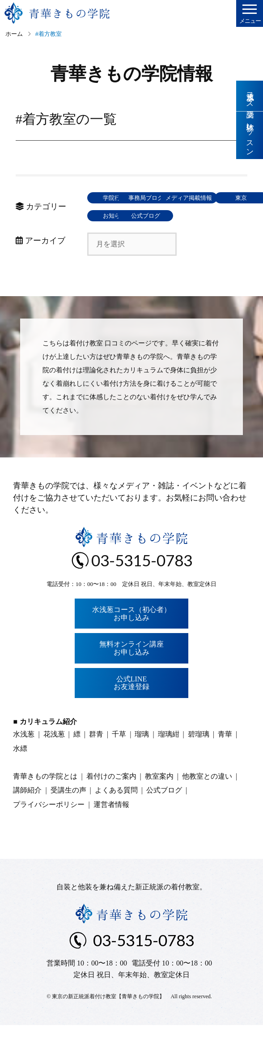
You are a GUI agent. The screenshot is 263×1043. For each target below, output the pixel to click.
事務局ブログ (181, 197)
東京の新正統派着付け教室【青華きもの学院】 (108, 1014)
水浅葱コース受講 (250, 95)
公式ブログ (180, 233)
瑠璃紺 (168, 752)
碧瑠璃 (198, 752)
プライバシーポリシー (49, 822)
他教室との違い (207, 794)
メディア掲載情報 (116, 215)
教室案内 (159, 794)
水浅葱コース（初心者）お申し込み (131, 631)
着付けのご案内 (111, 794)
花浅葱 (54, 752)
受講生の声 (68, 808)
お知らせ (116, 233)
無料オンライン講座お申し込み (131, 666)
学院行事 (116, 197)
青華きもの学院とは (45, 794)
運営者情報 (111, 822)
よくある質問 (116, 808)
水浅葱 (23, 752)
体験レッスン (250, 135)
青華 (225, 752)
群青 (96, 752)
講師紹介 (27, 808)
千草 (119, 752)
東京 (181, 215)
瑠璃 (142, 752)
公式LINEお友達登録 (131, 701)
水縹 (20, 766)
